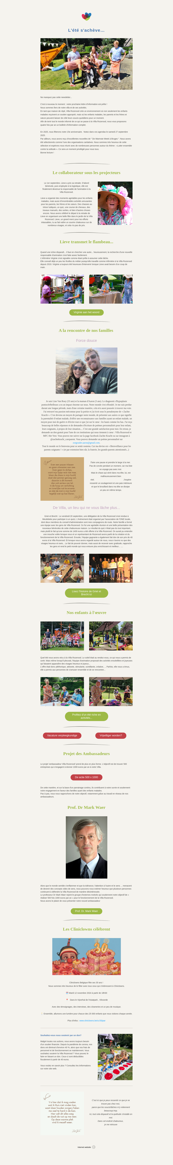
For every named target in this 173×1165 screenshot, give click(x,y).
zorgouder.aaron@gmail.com (86, 443)
